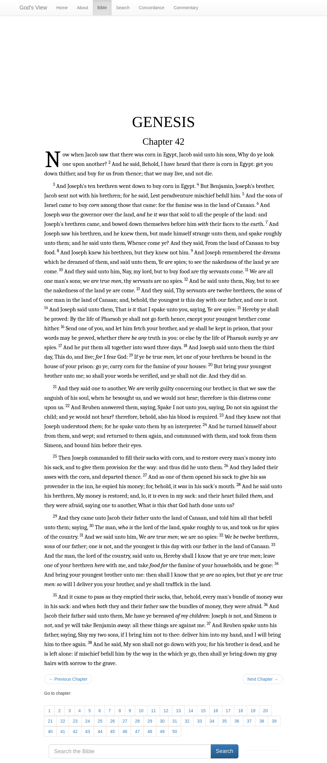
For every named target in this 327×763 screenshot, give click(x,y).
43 (87, 731)
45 (112, 731)
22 (62, 721)
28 (137, 721)
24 (87, 721)
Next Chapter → (262, 679)
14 (190, 710)
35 (224, 721)
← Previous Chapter (68, 679)
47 (137, 731)
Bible (102, 7)
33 (199, 721)
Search (123, 7)
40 (50, 731)
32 (187, 721)
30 (162, 721)
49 (162, 731)
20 (265, 710)
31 (174, 721)
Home (62, 7)
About (82, 7)
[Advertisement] (163, 64)
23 (75, 721)
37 (249, 721)
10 (141, 710)
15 (203, 710)
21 (50, 721)
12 (166, 710)
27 (125, 721)
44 (100, 731)
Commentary (185, 7)
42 (75, 731)
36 (236, 721)
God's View (33, 8)
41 (62, 731)
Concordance (151, 7)
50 (174, 731)
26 (112, 721)
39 (274, 721)
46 (125, 731)
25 (100, 721)
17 (228, 710)
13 (178, 710)
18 (240, 710)
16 (215, 710)
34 (212, 721)
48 (149, 731)
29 (149, 721)
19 (253, 710)
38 (261, 721)
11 (153, 710)
